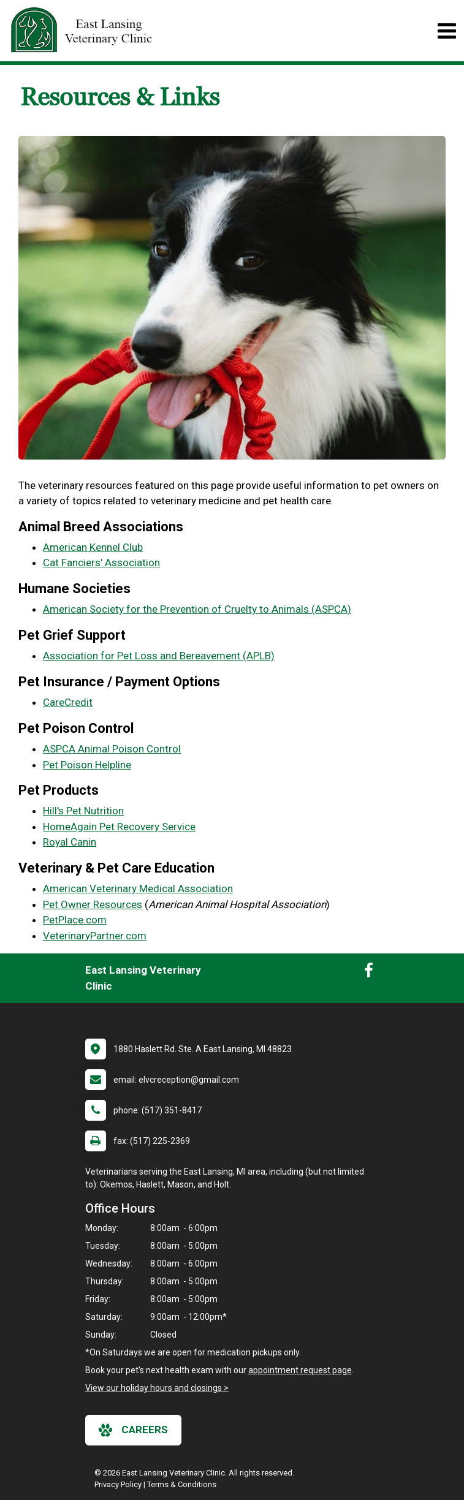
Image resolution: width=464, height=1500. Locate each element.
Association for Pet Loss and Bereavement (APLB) (159, 656)
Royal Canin (69, 842)
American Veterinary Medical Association (138, 888)
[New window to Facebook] (368, 973)
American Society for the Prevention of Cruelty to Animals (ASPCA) (197, 609)
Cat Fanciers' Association (101, 562)
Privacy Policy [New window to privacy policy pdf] (118, 1484)
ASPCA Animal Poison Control (112, 749)
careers (133, 1430)
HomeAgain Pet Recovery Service (119, 826)
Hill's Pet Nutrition (83, 811)
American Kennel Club (93, 547)
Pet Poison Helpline (87, 765)
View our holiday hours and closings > (157, 1388)
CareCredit (68, 702)
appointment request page (300, 1370)
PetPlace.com (75, 920)
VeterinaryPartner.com (94, 936)
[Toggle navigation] (446, 31)
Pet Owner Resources (92, 904)
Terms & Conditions (181, 1484)
